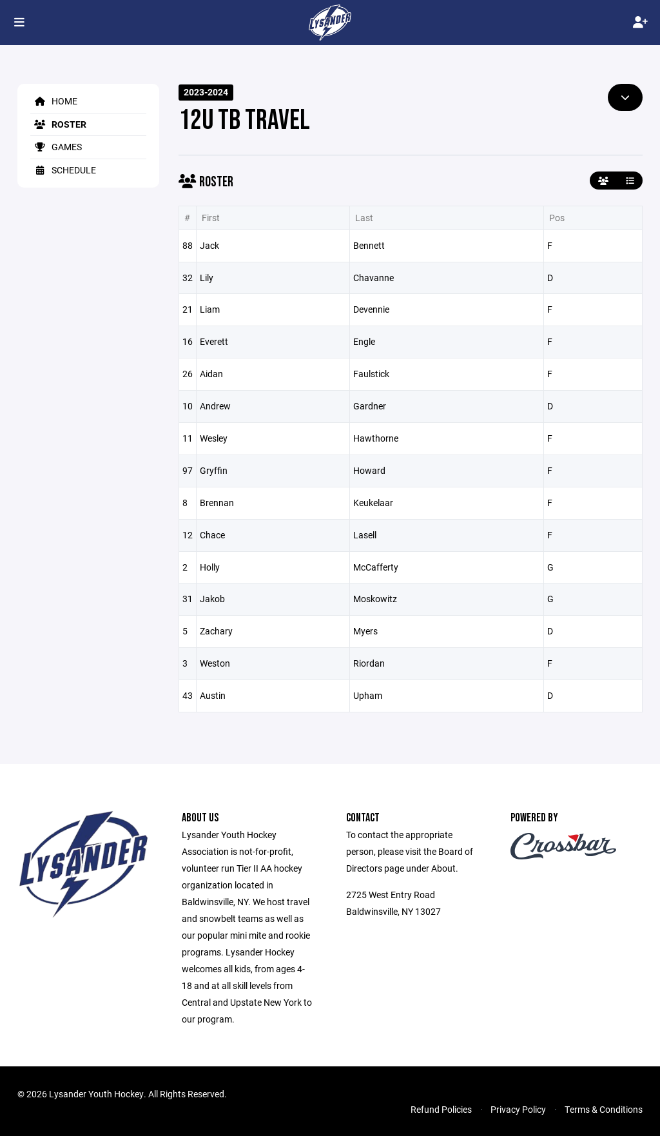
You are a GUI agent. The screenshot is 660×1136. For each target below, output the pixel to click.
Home (53, 101)
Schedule (63, 170)
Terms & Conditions (604, 1109)
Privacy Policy (518, 1109)
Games (56, 147)
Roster (58, 124)
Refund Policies (441, 1109)
